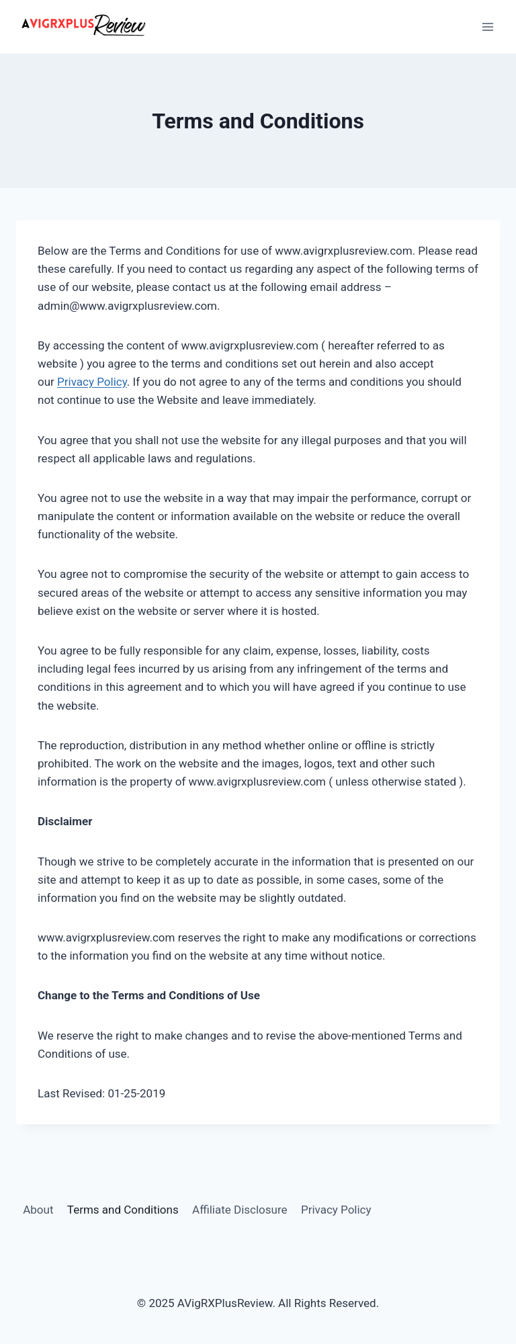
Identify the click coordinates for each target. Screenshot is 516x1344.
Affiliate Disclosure (239, 1209)
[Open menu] (487, 26)
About (38, 1209)
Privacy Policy (92, 381)
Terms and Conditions (123, 1209)
